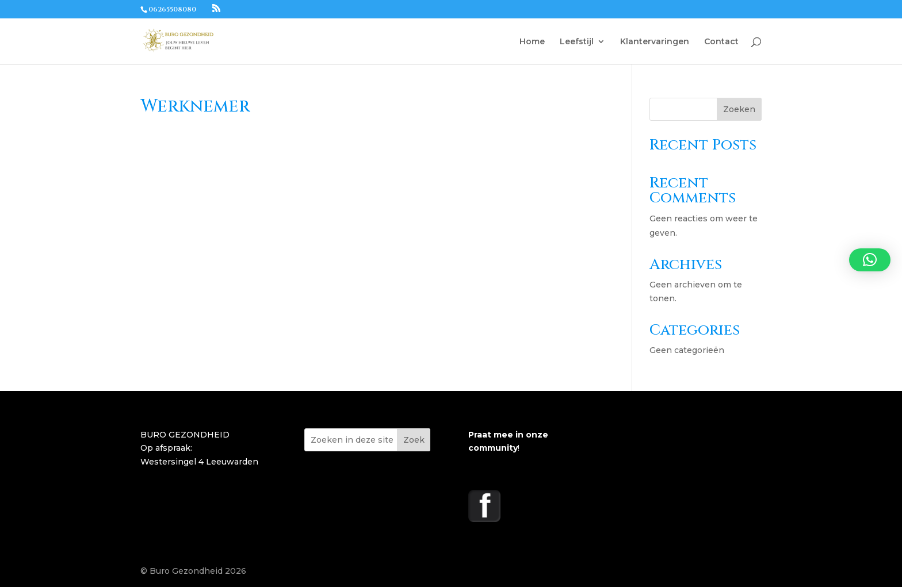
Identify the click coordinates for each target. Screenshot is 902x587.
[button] (869, 259)
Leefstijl (577, 42)
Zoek (414, 440)
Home (532, 42)
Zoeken (739, 109)
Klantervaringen (654, 42)
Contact (721, 42)
